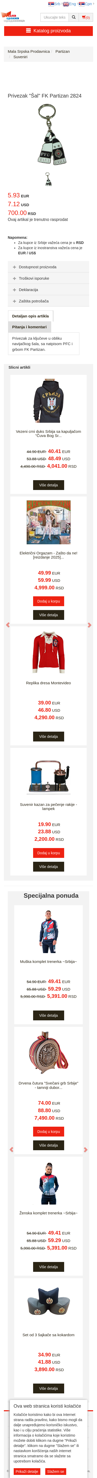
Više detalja (48, 485)
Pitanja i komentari (29, 327)
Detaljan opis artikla (30, 316)
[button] (5, 622)
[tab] (48, 266)
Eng (69, 4)
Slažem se (55, 1471)
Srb (54, 4)
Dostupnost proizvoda (34, 267)
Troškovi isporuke (30, 278)
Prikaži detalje (27, 1471)
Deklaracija (25, 289)
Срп (85, 4)
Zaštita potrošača (30, 301)
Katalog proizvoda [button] (48, 30)
